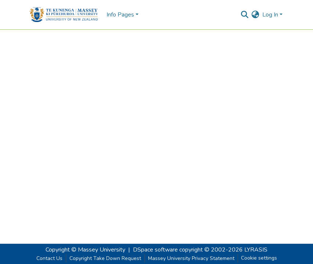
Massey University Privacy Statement (191, 258)
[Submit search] (244, 14)
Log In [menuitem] (270, 15)
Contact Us (49, 258)
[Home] (64, 14)
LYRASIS (255, 250)
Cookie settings (259, 257)
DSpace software (155, 250)
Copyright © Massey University (85, 250)
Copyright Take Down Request (105, 258)
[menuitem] (255, 14)
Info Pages (120, 15)
